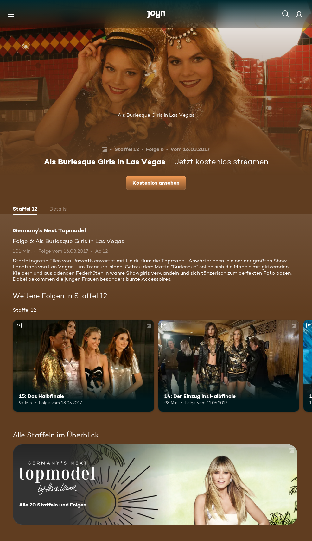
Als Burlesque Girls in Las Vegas (156, 115)
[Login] (299, 14)
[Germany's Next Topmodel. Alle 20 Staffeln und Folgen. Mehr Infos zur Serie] (155, 484)
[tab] (25, 209)
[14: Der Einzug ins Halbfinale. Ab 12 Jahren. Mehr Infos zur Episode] (229, 366)
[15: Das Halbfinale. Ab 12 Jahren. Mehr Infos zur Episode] (83, 366)
